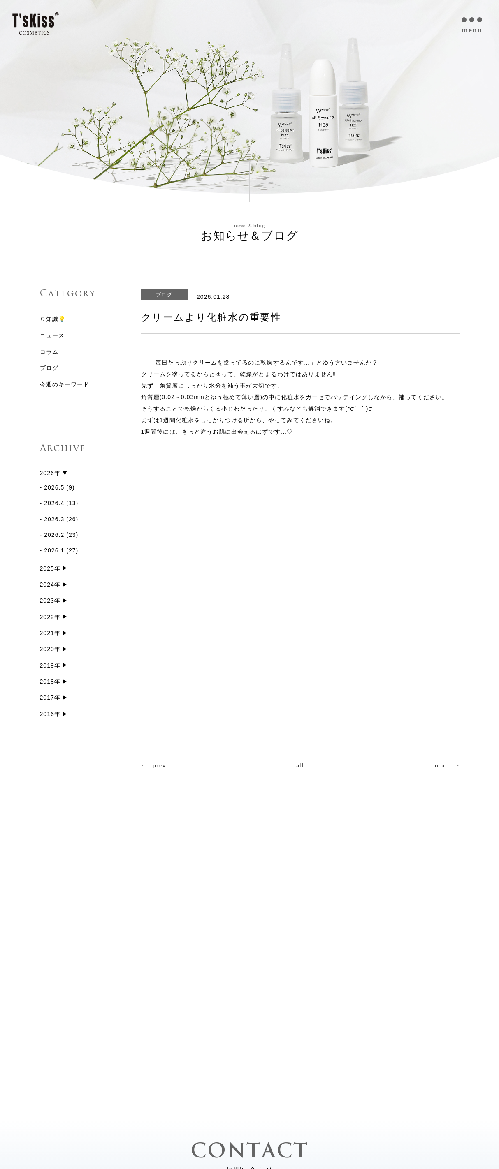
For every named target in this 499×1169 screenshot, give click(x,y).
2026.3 (54, 519)
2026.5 (54, 488)
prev (159, 768)
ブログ (49, 368)
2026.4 (54, 503)
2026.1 (54, 551)
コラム (49, 352)
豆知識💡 (53, 319)
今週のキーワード (64, 384)
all (300, 768)
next (441, 768)
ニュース (52, 335)
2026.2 (54, 535)
